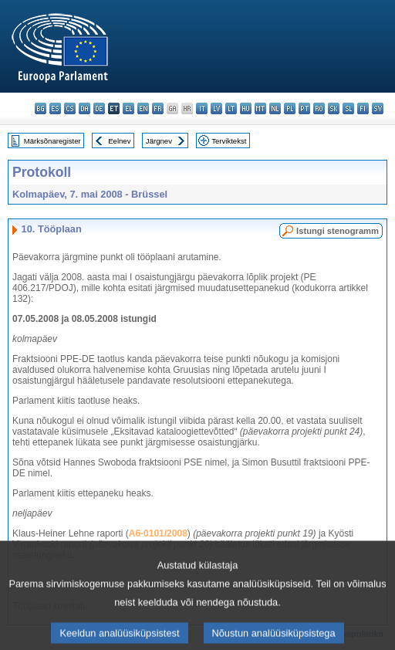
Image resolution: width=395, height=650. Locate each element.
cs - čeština (70, 108)
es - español (55, 108)
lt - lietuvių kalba (231, 108)
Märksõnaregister (52, 141)
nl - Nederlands (275, 108)
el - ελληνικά (128, 108)
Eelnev (119, 141)
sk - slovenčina (333, 108)
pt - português (304, 108)
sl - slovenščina (348, 108)
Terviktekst (228, 141)
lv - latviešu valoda (216, 108)
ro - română (319, 108)
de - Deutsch (99, 108)
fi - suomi (363, 108)
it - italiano (202, 108)
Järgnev (159, 141)
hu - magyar (246, 108)
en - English (143, 108)
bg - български (40, 108)
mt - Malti (260, 108)
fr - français (158, 108)
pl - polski (289, 108)
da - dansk (84, 108)
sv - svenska (377, 108)
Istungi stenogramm (337, 230)
